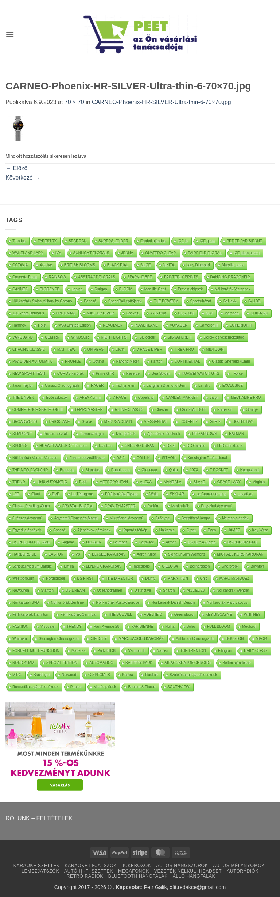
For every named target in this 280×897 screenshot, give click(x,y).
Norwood (69, 675)
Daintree (106, 446)
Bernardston (200, 566)
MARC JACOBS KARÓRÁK (141, 639)
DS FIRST (85, 578)
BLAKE (199, 482)
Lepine (76, 289)
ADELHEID (153, 614)
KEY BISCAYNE (219, 614)
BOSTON (186, 313)
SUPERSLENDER (113, 241)
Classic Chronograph (62, 385)
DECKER (93, 542)
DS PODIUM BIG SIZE (31, 542)
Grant (190, 530)
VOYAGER (179, 325)
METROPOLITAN (114, 482)
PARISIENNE (142, 627)
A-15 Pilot (158, 313)
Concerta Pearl (24, 277)
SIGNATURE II (179, 337)
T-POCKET (219, 470)
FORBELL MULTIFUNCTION (35, 651)
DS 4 (171, 446)
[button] (9, 34)
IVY (58, 253)
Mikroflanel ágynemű (126, 518)
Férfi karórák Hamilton (30, 614)
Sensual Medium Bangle (32, 566)
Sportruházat (200, 301)
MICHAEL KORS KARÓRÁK (240, 554)
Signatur (92, 470)
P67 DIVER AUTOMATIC (32, 361)
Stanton (47, 590)
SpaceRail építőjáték (125, 301)
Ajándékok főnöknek (163, 434)
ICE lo (182, 241)
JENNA (127, 253)
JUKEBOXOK (136, 865)
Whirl (153, 494)
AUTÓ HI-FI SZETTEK (88, 871)
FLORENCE (49, 289)
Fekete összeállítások (86, 458)
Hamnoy (19, 325)
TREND (18, 482)
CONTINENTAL (187, 361)
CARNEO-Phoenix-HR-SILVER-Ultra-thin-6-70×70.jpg (161, 102)
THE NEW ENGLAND (30, 470)
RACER (97, 385)
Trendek (19, 241)
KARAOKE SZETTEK (36, 865)
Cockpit (132, 313)
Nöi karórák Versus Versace (34, 458)
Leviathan (245, 494)
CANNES (20, 289)
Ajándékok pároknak (93, 530)
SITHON (169, 458)
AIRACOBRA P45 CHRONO (187, 663)
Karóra (127, 675)
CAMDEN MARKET (182, 398)
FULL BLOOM (218, 627)
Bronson (66, 470)
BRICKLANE (59, 422)
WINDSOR (80, 337)
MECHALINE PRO (246, 398)
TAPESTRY (47, 241)
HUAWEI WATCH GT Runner (63, 446)
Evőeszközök (56, 398)
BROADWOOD (24, 422)
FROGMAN (65, 313)
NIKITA (168, 265)
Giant (35, 494)
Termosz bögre (92, 434)
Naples (162, 651)
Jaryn (214, 398)
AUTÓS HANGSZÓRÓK (182, 865)
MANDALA (172, 482)
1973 (194, 470)
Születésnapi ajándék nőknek (193, 675)
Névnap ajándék (235, 518)
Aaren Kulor (146, 554)
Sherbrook (230, 566)
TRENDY (74, 627)
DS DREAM (75, 590)
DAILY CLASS (255, 651)
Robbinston (120, 470)
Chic (203, 578)
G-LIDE (254, 301)
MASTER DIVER (100, 313)
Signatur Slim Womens (186, 554)
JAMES (234, 530)
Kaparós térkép (134, 530)
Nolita (170, 627)
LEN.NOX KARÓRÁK (103, 566)
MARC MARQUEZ (234, 578)
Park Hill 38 (106, 651)
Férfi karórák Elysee (121, 494)
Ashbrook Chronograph (194, 639)
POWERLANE (146, 325)
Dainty (150, 578)
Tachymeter (125, 385)
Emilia (69, 566)
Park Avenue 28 (106, 627)
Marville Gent (155, 289)
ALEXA (146, 482)
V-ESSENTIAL (155, 422)
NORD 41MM (23, 663)
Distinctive (142, 590)
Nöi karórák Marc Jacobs (227, 602)
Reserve (133, 373)
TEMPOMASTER (89, 410)
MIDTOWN (215, 349)
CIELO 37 (98, 639)
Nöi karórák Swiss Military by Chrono (42, 301)
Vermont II (136, 651)
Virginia (259, 482)
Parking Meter (127, 361)
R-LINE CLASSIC (129, 410)
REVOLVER (112, 325)
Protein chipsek (190, 289)
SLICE (145, 265)
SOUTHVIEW (178, 687)
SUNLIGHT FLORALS (91, 253)
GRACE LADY (229, 482)
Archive (46, 265)
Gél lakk (229, 301)
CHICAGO (259, 313)
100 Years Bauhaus (28, 313)
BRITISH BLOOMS (79, 265)
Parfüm (153, 506)
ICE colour (147, 337)
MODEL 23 (196, 590)
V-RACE (119, 398)
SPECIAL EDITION (61, 663)
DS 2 (121, 458)
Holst (42, 325)
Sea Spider (161, 373)
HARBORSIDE (24, 554)
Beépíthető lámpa (196, 518)
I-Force (237, 373)
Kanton (157, 361)
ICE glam (207, 241)
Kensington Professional (207, 458)
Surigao (100, 289)
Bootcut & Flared (141, 687)
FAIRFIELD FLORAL (205, 253)
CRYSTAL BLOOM (77, 506)
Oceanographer (109, 590)
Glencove (149, 470)
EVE (55, 494)
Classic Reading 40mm (31, 506)
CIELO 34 (170, 566)
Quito (173, 470)
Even (211, 530)
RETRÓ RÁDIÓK (85, 876)
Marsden (232, 313)
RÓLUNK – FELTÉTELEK (39, 818)
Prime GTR (105, 373)
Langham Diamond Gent (166, 385)
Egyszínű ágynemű (216, 506)
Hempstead (249, 470)
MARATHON (177, 578)
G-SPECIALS (99, 675)
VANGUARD (22, 337)
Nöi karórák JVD (25, 602)
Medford (249, 627)
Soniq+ (252, 410)
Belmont (120, 542)
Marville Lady (232, 265)
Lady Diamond (198, 265)
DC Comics (196, 446)
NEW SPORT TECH (28, 373)
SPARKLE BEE (139, 277)
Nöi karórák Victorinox (232, 289)
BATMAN (236, 434)
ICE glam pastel (247, 253)
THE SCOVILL (120, 614)
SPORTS (19, 446)
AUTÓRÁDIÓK (242, 871)
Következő (22, 178)
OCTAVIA (20, 265)
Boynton (257, 566)
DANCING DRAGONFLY (230, 277)
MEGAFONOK (133, 871)
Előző (16, 168)
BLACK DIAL (117, 265)
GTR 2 (215, 422)
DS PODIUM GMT (242, 542)
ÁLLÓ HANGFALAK (194, 876)
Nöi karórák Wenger (233, 590)
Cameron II (208, 325)
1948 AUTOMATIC (52, 482)
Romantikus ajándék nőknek (35, 687)
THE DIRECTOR (119, 578)
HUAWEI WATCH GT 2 (200, 373)
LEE (15, 494)
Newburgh (20, 590)
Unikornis (167, 530)
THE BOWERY (165, 301)
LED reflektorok (229, 446)
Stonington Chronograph (58, 639)
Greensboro (184, 614)
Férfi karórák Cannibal (78, 614)
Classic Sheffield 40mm (231, 361)
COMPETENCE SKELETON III (37, 410)
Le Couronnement (210, 494)
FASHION (20, 627)
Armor (171, 542)
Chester (161, 410)
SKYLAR (177, 494)
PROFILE (73, 361)
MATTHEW (66, 349)
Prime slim (225, 410)
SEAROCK (77, 241)
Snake (87, 422)
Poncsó (90, 301)
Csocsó (59, 530)
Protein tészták (56, 434)
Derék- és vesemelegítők (223, 337)
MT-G (17, 675)
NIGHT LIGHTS (114, 337)
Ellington (225, 651)
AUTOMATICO (101, 663)
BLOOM (125, 289)
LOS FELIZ (188, 422)
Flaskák (151, 675)
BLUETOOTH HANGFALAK (138, 876)
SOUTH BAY (243, 422)
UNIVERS (96, 349)
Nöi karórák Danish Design (173, 602)
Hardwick (146, 542)
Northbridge (55, 578)
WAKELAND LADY (27, 253)
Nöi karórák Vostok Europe (117, 602)
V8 (77, 554)
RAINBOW (57, 277)
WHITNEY (252, 614)
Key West (260, 530)
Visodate (47, 627)
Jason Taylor (22, 385)
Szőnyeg (162, 518)
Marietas (78, 651)
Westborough (23, 578)
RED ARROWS (204, 434)
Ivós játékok (125, 434)
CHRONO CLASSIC (28, 349)
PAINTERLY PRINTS (181, 277)
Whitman (19, 639)
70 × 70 (74, 102)
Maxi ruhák (180, 506)
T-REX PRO (184, 349)
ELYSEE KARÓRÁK (108, 554)
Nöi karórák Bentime (67, 602)
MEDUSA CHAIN (118, 422)
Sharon (169, 590)
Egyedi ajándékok (26, 530)
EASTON (55, 554)
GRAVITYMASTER (120, 506)
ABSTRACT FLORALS (96, 277)
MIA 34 (261, 639)
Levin (120, 349)
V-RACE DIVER (149, 349)
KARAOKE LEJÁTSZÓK (91, 865)
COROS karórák (70, 373)
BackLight (42, 675)
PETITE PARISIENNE (244, 241)
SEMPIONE (22, 434)
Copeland (146, 398)
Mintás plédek (105, 687)
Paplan (76, 687)
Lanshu (204, 385)
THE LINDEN (23, 398)
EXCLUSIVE (232, 385)
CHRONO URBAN (140, 446)
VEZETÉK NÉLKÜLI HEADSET (188, 871)
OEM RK (52, 337)
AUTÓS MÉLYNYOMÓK (239, 865)
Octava (98, 361)
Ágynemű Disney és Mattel (76, 518)
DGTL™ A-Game (201, 542)
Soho (191, 627)
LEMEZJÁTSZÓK (40, 871)
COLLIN (143, 458)
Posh (83, 482)
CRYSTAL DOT (192, 410)
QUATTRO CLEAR (160, 253)
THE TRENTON (193, 651)
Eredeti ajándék (153, 241)
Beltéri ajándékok (236, 663)
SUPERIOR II (241, 325)
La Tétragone (82, 494)
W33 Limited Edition (74, 325)
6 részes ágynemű (27, 518)
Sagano (68, 542)
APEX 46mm (89, 398)
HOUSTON (235, 639)
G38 (209, 313)
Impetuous (141, 566)
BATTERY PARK (138, 663)
